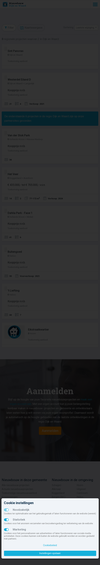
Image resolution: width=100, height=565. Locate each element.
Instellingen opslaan (50, 553)
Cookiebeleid (50, 545)
